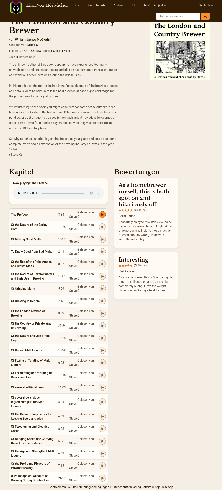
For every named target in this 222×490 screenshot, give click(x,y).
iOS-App (167, 487)
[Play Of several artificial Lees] (102, 387)
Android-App (151, 487)
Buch (78, 5)
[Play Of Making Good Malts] (102, 239)
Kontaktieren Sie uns (63, 487)
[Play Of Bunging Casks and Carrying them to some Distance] (102, 441)
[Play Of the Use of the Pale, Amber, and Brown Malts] (102, 263)
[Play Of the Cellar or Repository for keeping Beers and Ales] (102, 416)
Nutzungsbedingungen (94, 487)
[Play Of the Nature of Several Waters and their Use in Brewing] (102, 276)
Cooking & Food (62, 50)
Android (119, 5)
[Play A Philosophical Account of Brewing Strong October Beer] (102, 478)
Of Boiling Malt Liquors (26, 350)
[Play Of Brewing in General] (102, 301)
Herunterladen (97, 5)
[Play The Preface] (102, 214)
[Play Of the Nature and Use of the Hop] (102, 338)
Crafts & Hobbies (41, 50)
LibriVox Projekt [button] (154, 5)
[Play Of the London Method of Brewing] (102, 313)
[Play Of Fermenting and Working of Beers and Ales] (102, 375)
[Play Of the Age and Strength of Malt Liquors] (102, 453)
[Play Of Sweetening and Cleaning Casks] (102, 428)
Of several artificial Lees (27, 387)
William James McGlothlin (33, 40)
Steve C (32, 45)
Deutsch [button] (206, 5)
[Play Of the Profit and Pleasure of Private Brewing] (102, 465)
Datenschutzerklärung (126, 487)
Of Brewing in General (26, 301)
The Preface (19, 214)
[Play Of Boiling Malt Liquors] (102, 350)
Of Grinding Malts (23, 288)
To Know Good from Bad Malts (31, 251)
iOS (133, 5)
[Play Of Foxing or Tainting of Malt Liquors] (102, 362)
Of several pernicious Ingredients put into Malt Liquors (27, 402)
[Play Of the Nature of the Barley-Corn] (102, 226)
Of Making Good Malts (26, 239)
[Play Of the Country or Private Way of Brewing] (102, 325)
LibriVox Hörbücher (47, 5)
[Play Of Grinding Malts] (102, 288)
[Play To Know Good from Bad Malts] (102, 251)
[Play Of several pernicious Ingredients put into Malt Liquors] (102, 401)
